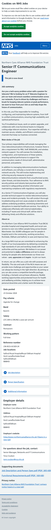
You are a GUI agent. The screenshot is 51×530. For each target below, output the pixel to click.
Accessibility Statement (10, 506)
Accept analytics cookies (14, 26)
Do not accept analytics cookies (16, 34)
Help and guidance (9, 513)
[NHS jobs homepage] (10, 45)
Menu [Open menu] (44, 46)
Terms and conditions (9, 502)
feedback (16, 53)
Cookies (5, 510)
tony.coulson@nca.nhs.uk (13, 459)
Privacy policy (6, 499)
